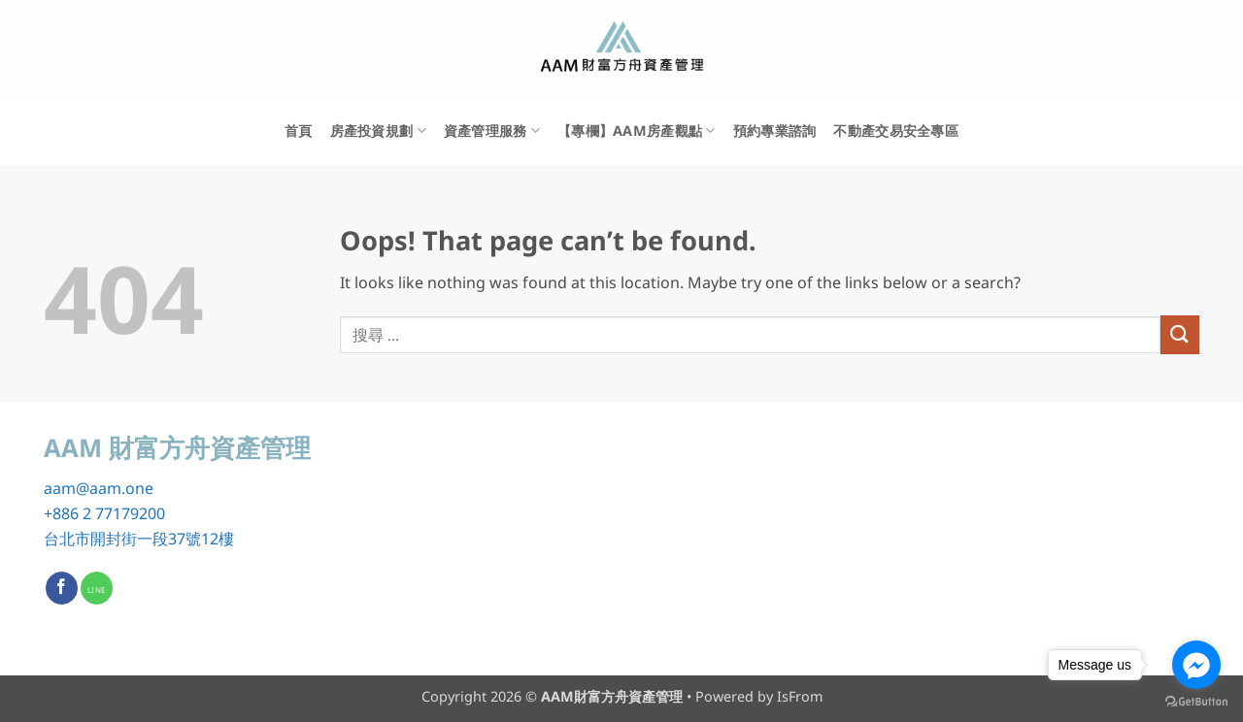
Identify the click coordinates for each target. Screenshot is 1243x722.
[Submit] (1179, 334)
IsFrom (800, 696)
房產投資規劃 (378, 131)
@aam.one (114, 488)
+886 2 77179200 (104, 513)
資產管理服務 (492, 131)
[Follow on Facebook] (62, 588)
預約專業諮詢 (775, 130)
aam (60, 488)
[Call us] (97, 588)
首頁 (299, 130)
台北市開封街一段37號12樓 (139, 538)
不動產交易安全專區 (895, 130)
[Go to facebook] (1196, 664)
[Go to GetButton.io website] (1196, 702)
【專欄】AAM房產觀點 (636, 131)
